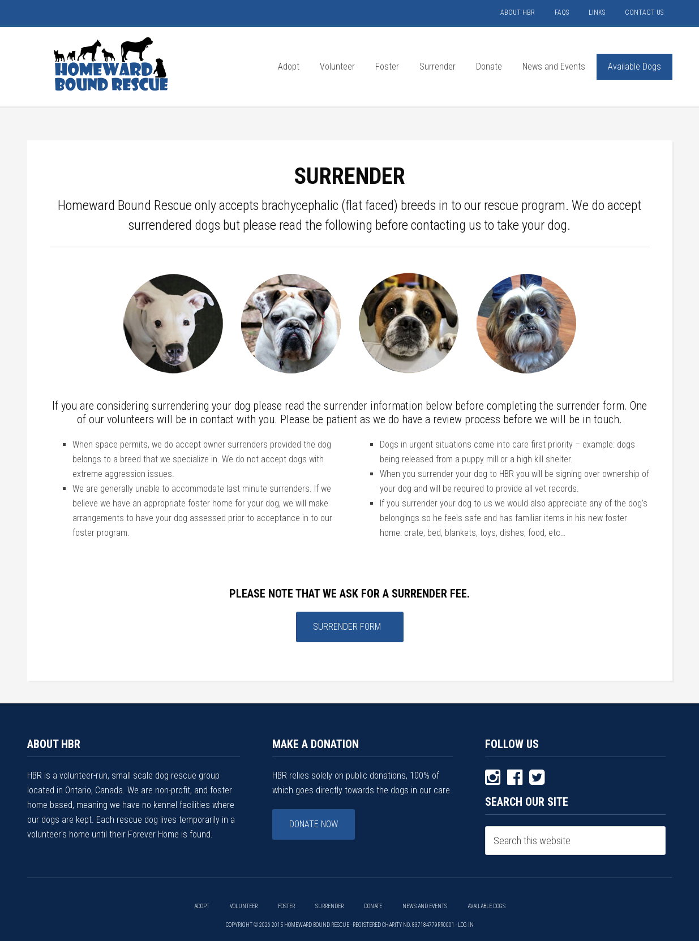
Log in (466, 925)
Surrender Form (347, 626)
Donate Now (313, 824)
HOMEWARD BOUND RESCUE (112, 64)
